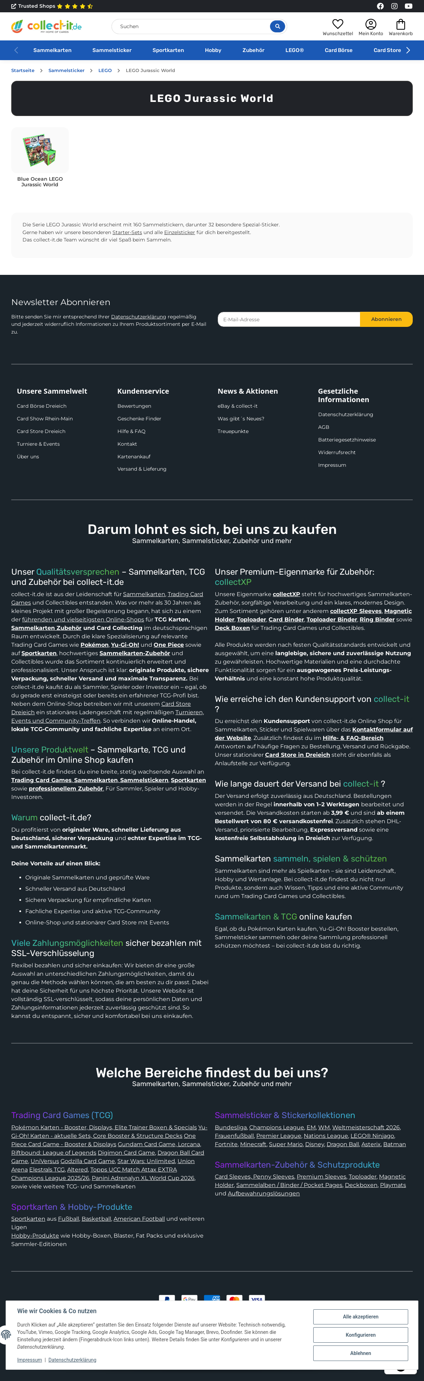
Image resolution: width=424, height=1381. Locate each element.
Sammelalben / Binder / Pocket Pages (289, 1185)
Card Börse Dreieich (41, 406)
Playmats (393, 1185)
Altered (77, 1169)
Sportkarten (168, 50)
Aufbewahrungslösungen (264, 1193)
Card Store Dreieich (41, 431)
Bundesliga (231, 1127)
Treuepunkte (233, 431)
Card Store (387, 50)
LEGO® (294, 50)
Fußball (68, 1218)
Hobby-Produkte (35, 1235)
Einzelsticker (179, 232)
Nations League (326, 1135)
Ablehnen (360, 1353)
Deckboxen (361, 1185)
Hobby (213, 50)
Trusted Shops (52, 6)
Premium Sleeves (321, 1176)
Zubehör (253, 50)
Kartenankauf (133, 456)
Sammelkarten (52, 50)
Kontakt (127, 444)
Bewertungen (134, 406)
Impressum (332, 465)
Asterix (371, 1144)
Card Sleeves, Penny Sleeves (254, 1176)
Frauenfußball (234, 1135)
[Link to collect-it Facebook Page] (380, 6)
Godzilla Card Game (87, 1161)
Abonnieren (386, 319)
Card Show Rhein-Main (45, 418)
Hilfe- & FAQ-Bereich (353, 738)
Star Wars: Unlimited (146, 1161)
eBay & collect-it (238, 406)
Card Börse (339, 50)
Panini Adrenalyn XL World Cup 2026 (143, 1178)
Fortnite (226, 1144)
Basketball (96, 1218)
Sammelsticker (111, 50)
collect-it (391, 699)
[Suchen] (199, 26)
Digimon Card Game (126, 1152)
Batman (394, 1144)
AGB (323, 427)
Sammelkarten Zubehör (46, 628)
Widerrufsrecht (337, 452)
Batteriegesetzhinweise (347, 440)
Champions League (276, 1127)
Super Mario (286, 1144)
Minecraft (253, 1144)
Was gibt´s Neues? (241, 418)
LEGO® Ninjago (372, 1135)
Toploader (363, 1176)
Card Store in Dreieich (297, 754)
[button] (338, 26)
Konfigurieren (360, 1335)
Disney (314, 1144)
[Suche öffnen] (277, 26)
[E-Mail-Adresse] (289, 319)
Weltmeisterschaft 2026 (366, 1127)
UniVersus (45, 1161)
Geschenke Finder (139, 418)
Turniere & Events (38, 444)
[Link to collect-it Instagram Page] (394, 6)
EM (311, 1127)
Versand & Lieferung (142, 469)
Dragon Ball (343, 1144)
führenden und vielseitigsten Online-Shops (83, 619)
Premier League (278, 1135)
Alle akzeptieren (360, 1316)
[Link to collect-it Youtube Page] (408, 6)
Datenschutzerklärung (138, 317)
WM (324, 1127)
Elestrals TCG (47, 1169)
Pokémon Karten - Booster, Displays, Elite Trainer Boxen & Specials (104, 1127)
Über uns (28, 456)
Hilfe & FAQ (131, 431)
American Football (139, 1218)
